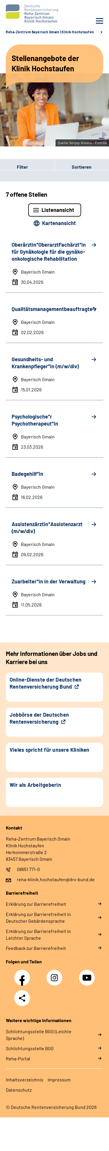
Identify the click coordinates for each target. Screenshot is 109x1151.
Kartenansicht (59, 223)
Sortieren (82, 167)
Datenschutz (19, 1090)
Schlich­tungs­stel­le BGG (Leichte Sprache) (39, 1035)
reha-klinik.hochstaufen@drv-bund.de (56, 879)
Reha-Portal (18, 1058)
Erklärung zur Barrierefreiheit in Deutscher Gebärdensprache (38, 917)
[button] (27, 167)
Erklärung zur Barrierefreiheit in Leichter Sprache (38, 934)
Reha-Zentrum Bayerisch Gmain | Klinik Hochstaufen (50, 32)
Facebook (24, 974)
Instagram (56, 974)
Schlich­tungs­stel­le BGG (30, 1048)
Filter (14, 167)
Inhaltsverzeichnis (24, 1079)
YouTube (87, 974)
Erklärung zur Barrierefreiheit (36, 904)
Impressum (59, 1079)
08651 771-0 (28, 869)
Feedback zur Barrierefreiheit (36, 948)
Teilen (22, 998)
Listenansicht (58, 210)
